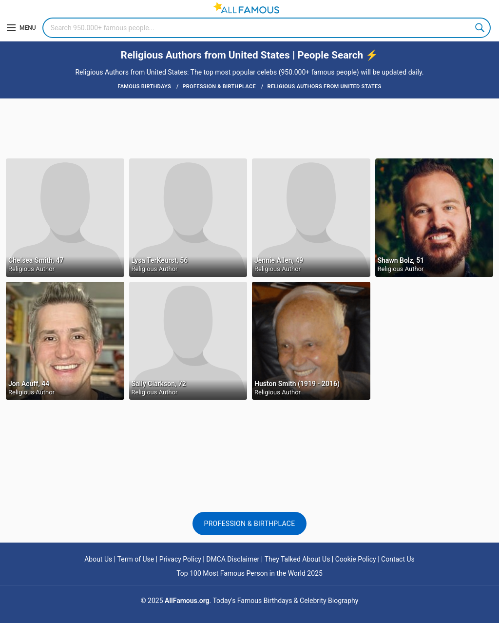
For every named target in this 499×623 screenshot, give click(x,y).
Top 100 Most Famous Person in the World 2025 (249, 573)
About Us (98, 559)
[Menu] (21, 28)
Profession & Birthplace (249, 523)
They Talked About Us (297, 559)
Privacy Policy (180, 559)
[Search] (266, 28)
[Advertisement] (249, 128)
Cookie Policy (355, 559)
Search (480, 28)
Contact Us (398, 559)
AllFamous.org (187, 600)
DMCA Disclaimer (232, 559)
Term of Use (135, 559)
